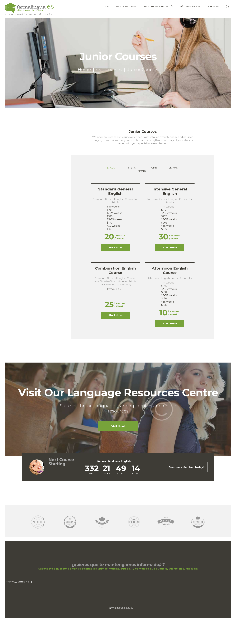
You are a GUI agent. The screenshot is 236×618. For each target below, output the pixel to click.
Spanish (142, 171)
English (112, 168)
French (132, 168)
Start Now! (115, 247)
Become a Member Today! (186, 467)
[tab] (111, 167)
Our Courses (109, 69)
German (173, 168)
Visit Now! (118, 426)
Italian (153, 168)
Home (84, 69)
